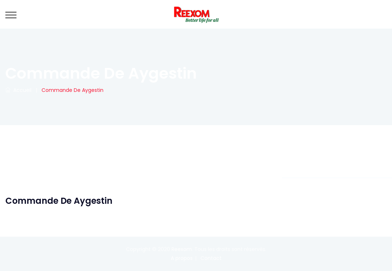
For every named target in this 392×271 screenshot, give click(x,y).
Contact (211, 258)
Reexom (181, 249)
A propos (182, 258)
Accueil (18, 90)
